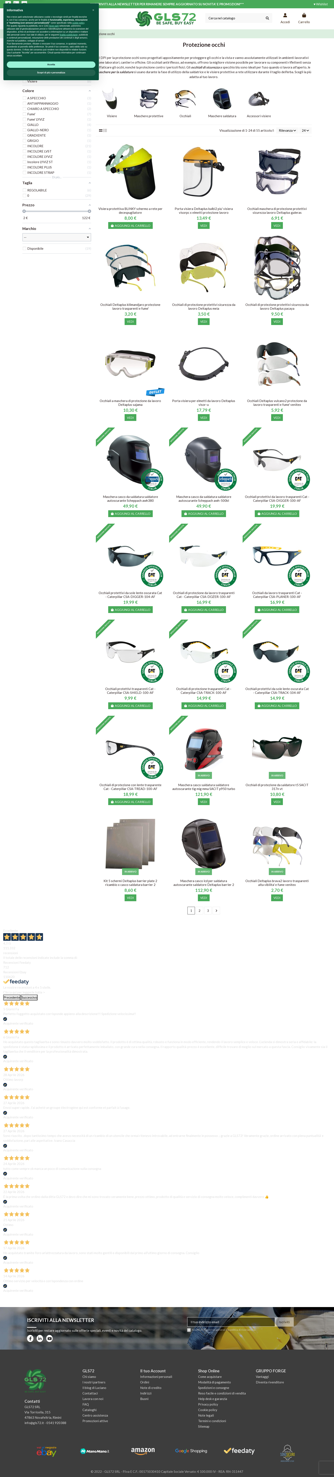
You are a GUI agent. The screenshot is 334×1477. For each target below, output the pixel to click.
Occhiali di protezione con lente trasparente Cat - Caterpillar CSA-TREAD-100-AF (130, 787)
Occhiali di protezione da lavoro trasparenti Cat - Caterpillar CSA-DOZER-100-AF (204, 595)
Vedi (203, 225)
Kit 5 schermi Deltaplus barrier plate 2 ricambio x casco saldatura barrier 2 (130, 883)
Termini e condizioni (212, 1421)
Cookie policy (207, 1410)
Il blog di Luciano (94, 1388)
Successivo (29, 997)
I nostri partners (93, 1382)
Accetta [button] (51, 1458)
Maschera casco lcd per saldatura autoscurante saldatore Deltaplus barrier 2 (203, 883)
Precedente (12, 997)
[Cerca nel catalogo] (267, 18)
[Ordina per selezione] (287, 130)
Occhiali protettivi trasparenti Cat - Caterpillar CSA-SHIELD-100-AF (130, 690)
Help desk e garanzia (212, 1399)
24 (305, 130)
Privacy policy (208, 1404)
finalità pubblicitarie (68, 1428)
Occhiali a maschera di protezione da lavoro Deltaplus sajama (130, 402)
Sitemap (203, 1426)
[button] (93, 1403)
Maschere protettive (148, 116)
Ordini (144, 1382)
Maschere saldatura (222, 116)
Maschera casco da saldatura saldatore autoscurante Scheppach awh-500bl (203, 498)
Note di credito (150, 1388)
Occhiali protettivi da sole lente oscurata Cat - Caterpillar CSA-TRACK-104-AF (277, 690)
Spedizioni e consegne (213, 1388)
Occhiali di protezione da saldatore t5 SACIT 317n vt (277, 787)
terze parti (54, 1419)
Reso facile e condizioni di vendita (222, 1393)
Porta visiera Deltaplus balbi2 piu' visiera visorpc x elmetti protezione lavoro (204, 210)
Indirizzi (145, 1393)
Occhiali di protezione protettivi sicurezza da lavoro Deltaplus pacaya (277, 306)
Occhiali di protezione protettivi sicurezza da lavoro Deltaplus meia (203, 306)
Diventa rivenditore (270, 1382)
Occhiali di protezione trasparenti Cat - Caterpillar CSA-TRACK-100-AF (203, 690)
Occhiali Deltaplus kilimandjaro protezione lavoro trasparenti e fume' (130, 306)
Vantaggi (262, 1377)
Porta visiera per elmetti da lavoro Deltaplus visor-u (203, 402)
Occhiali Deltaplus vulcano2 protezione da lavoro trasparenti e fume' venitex (277, 402)
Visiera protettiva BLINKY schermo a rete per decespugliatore (130, 210)
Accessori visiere (259, 116)
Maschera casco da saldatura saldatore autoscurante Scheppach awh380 (130, 498)
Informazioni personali (156, 1377)
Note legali (206, 1415)
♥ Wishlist (321, 4)
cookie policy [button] (78, 1416)
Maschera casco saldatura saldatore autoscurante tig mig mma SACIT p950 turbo (203, 787)
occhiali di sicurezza (205, 67)
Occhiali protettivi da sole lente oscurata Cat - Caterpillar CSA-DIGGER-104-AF (130, 595)
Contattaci (90, 1393)
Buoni (144, 1399)
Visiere (112, 116)
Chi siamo (89, 1377)
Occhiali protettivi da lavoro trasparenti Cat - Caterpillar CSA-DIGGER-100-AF (277, 498)
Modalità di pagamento (214, 1382)
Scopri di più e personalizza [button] (51, 1466)
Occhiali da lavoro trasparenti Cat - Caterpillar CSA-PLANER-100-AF (277, 595)
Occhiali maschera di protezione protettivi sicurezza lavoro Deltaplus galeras (277, 210)
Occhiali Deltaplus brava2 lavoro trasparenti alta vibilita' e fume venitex (277, 883)
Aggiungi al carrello (131, 225)
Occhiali (185, 116)
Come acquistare (210, 1377)
